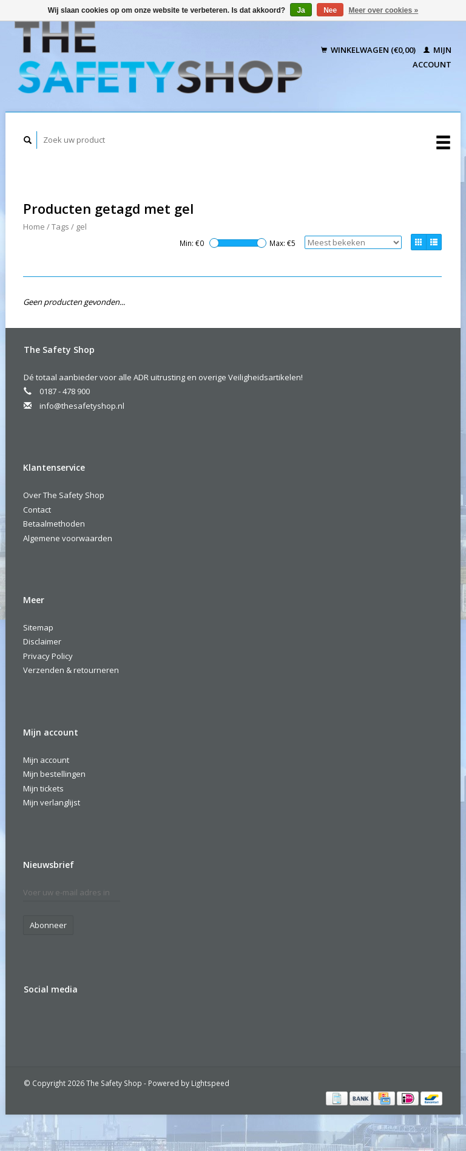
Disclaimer (42, 641)
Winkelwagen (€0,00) (369, 49)
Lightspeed (210, 1083)
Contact (37, 509)
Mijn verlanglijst (51, 802)
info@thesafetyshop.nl (81, 405)
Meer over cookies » (384, 10)
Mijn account (46, 759)
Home (34, 226)
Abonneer (48, 925)
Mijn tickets (43, 788)
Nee (330, 10)
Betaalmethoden (54, 523)
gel (81, 226)
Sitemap (38, 627)
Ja (301, 10)
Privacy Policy (48, 656)
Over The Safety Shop (63, 495)
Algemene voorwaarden (67, 538)
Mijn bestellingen (54, 773)
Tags (60, 226)
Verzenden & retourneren (71, 669)
